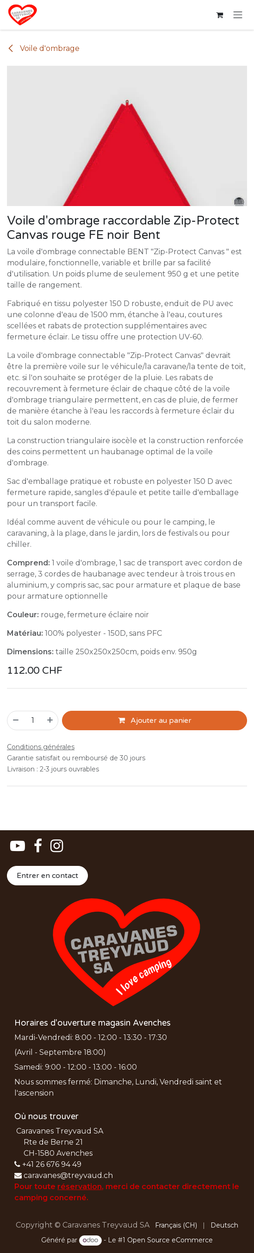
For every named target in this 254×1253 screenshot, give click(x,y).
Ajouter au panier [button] (155, 720)
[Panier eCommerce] (219, 15)
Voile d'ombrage (43, 48)
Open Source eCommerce (170, 1240)
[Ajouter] (50, 720)
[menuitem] (176, 1225)
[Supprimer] (15, 720)
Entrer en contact (47, 875)
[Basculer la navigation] (238, 15)
